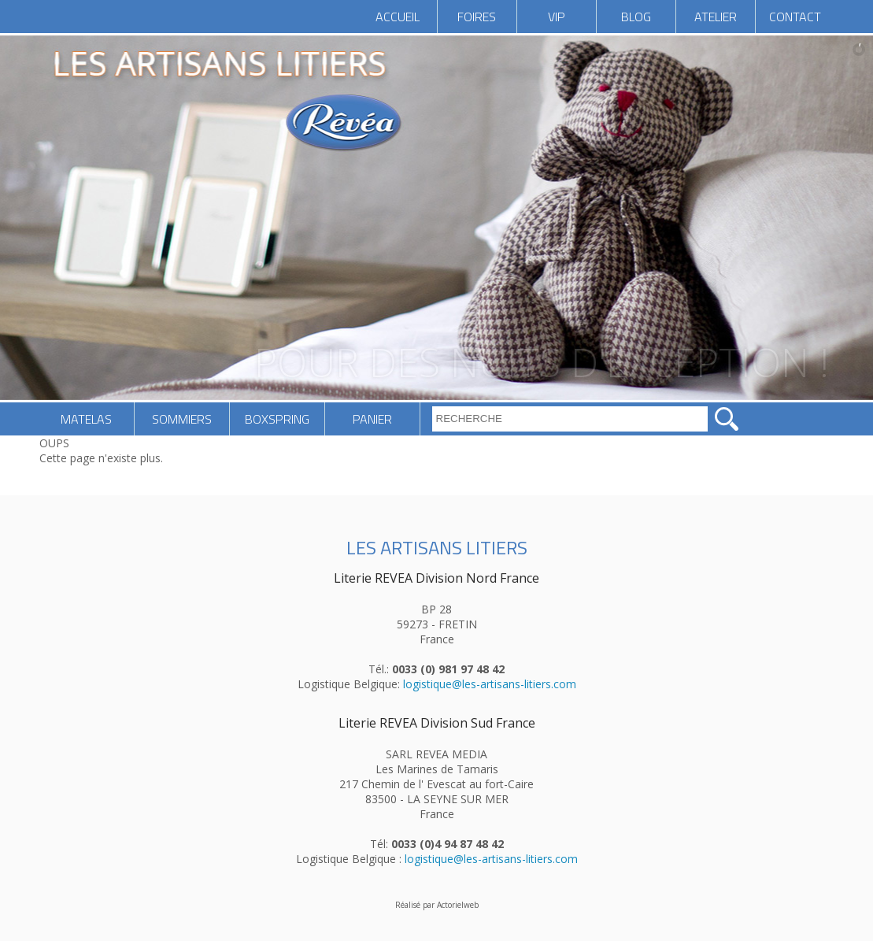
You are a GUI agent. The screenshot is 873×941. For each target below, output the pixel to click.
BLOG (636, 16)
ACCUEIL (397, 16)
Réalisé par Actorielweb (437, 904)
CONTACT (795, 16)
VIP (556, 16)
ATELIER (715, 16)
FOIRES (476, 16)
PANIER (372, 418)
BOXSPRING (277, 418)
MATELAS (86, 418)
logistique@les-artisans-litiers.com (489, 683)
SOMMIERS (182, 418)
